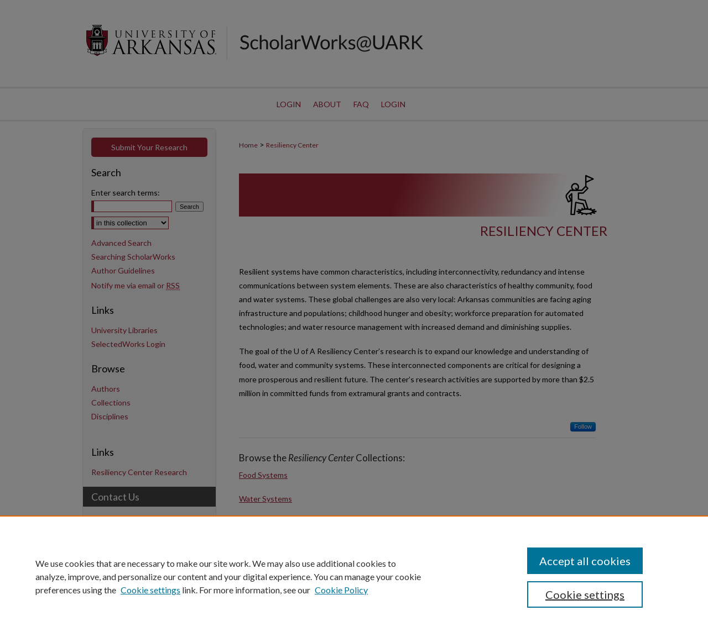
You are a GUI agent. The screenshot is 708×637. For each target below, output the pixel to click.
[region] (354, 576)
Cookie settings (150, 590)
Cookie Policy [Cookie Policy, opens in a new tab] (341, 590)
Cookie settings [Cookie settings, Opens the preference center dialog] (584, 594)
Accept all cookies (585, 560)
